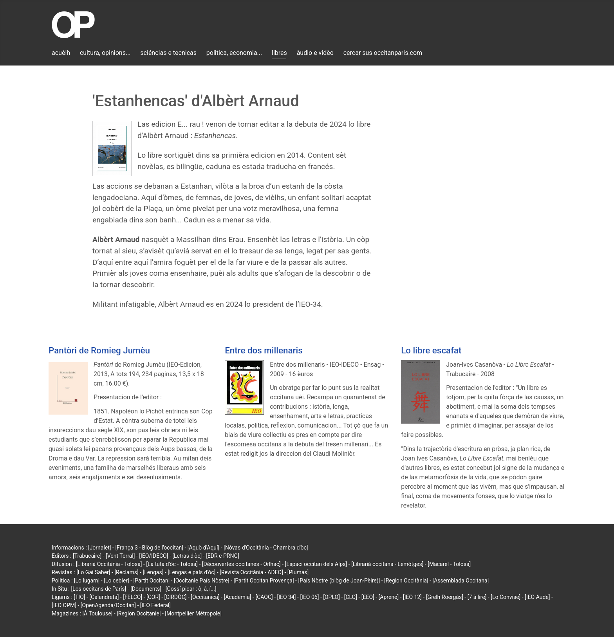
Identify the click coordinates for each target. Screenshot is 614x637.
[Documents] (145, 589)
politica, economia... (234, 52)
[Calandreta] (104, 597)
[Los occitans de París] (98, 589)
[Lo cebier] (116, 580)
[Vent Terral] (120, 556)
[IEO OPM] (64, 605)
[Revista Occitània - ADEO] (251, 572)
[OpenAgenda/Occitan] (108, 605)
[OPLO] (331, 597)
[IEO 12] (412, 597)
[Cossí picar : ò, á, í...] (191, 589)
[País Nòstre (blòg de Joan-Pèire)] (339, 580)
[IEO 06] (309, 597)
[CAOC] (264, 597)
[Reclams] (126, 572)
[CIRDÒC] (175, 597)
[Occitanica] (205, 597)
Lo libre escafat (431, 350)
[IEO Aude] (537, 597)
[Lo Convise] (505, 597)
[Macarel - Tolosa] (449, 564)
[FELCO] (132, 597)
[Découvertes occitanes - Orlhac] (241, 564)
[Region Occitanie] (139, 613)
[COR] (153, 597)
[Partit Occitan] (152, 580)
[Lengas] (153, 572)
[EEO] (367, 597)
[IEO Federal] (155, 605)
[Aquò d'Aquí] (203, 547)
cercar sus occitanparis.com (382, 52)
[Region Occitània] (406, 580)
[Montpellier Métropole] (193, 613)
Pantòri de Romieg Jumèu (99, 350)
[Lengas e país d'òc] (191, 572)
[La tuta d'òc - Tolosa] (172, 564)
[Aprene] (389, 597)
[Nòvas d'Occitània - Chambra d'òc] (266, 547)
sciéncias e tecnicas (168, 52)
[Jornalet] (99, 547)
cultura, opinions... (105, 52)
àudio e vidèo (315, 52)
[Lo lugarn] (87, 580)
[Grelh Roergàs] (444, 597)
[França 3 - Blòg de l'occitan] (149, 547)
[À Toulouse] (97, 613)
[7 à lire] (477, 597)
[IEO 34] (286, 597)
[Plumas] (298, 572)
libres (279, 52)
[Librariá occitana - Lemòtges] (387, 564)
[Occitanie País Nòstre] (201, 580)
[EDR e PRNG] (222, 556)
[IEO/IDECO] (153, 556)
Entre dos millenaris (264, 350)
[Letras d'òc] (187, 556)
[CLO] (350, 597)
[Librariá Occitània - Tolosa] (109, 564)
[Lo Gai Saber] (93, 572)
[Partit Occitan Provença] (263, 580)
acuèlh (61, 52)
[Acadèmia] (237, 597)
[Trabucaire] (87, 556)
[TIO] (79, 597)
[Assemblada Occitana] (461, 580)
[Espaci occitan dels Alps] (316, 564)
